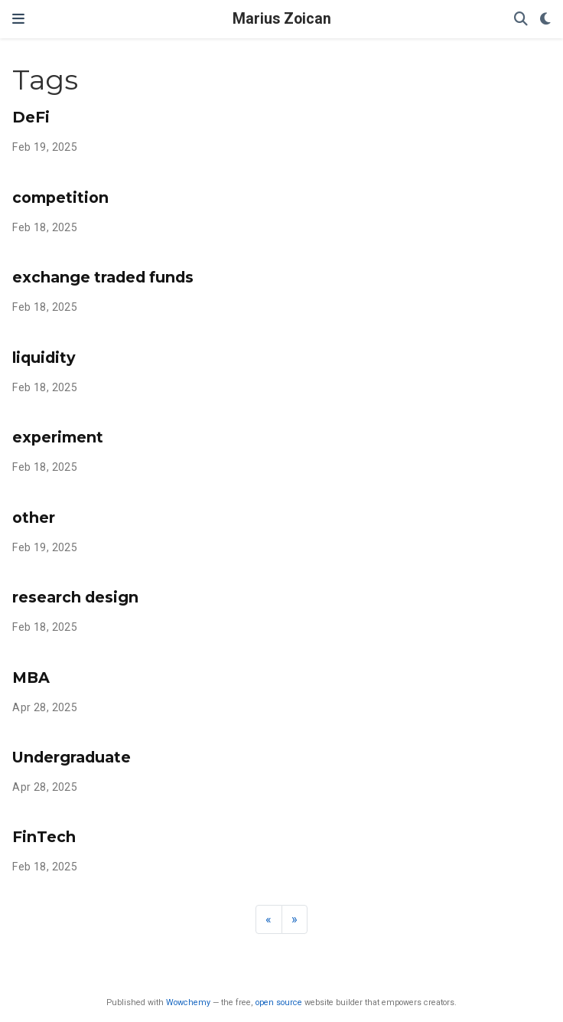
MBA (31, 677)
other (33, 517)
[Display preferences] (545, 19)
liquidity (44, 357)
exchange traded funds (103, 277)
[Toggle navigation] (18, 19)
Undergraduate (71, 757)
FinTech (44, 837)
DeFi (31, 117)
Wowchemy (188, 1002)
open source (278, 1002)
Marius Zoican (282, 19)
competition (60, 197)
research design (75, 597)
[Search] (521, 19)
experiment (57, 437)
